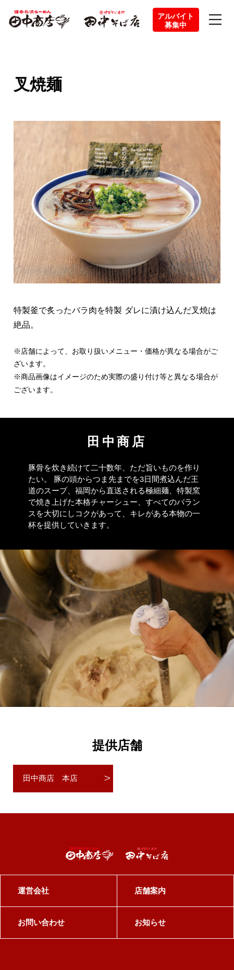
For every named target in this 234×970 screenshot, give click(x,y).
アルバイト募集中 (175, 20)
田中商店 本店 (50, 778)
